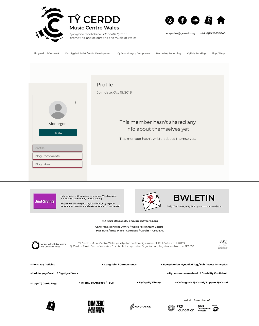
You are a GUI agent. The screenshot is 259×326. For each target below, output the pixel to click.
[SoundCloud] (195, 20)
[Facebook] (182, 20)
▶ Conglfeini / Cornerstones (119, 264)
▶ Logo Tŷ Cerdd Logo (43, 283)
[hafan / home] (221, 20)
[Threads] (169, 20)
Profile (40, 148)
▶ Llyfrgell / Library (149, 282)
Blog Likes (42, 164)
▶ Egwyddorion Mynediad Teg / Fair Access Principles (194, 264)
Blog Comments (47, 156)
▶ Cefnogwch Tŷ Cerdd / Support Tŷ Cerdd (201, 282)
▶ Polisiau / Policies (42, 264)
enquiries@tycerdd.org (180, 33)
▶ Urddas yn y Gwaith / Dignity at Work (54, 273)
